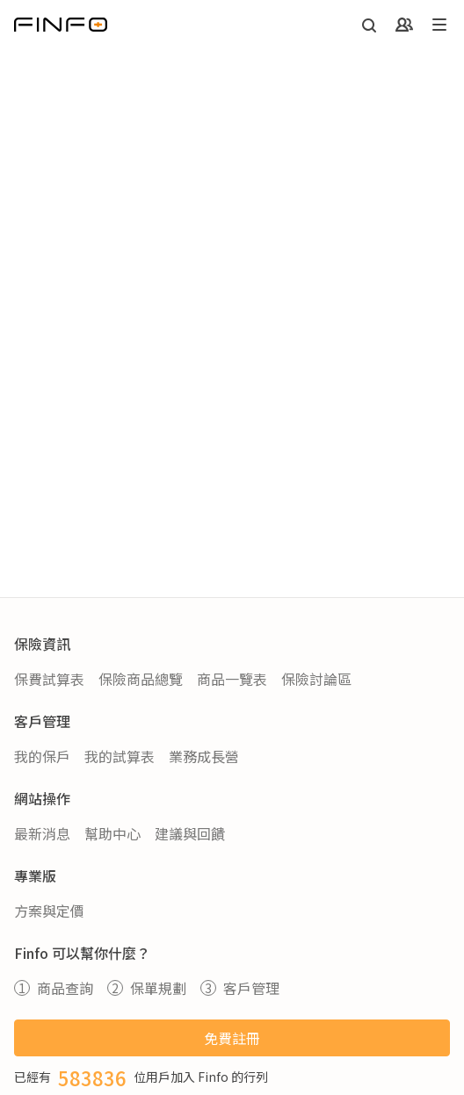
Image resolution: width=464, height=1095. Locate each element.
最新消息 (42, 833)
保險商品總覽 (140, 678)
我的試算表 (119, 756)
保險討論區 (316, 678)
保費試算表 (49, 678)
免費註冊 (232, 1037)
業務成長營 (204, 756)
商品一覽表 (232, 678)
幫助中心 (112, 833)
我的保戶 (42, 756)
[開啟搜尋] (369, 25)
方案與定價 (49, 910)
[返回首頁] (60, 24)
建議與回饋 (190, 833)
